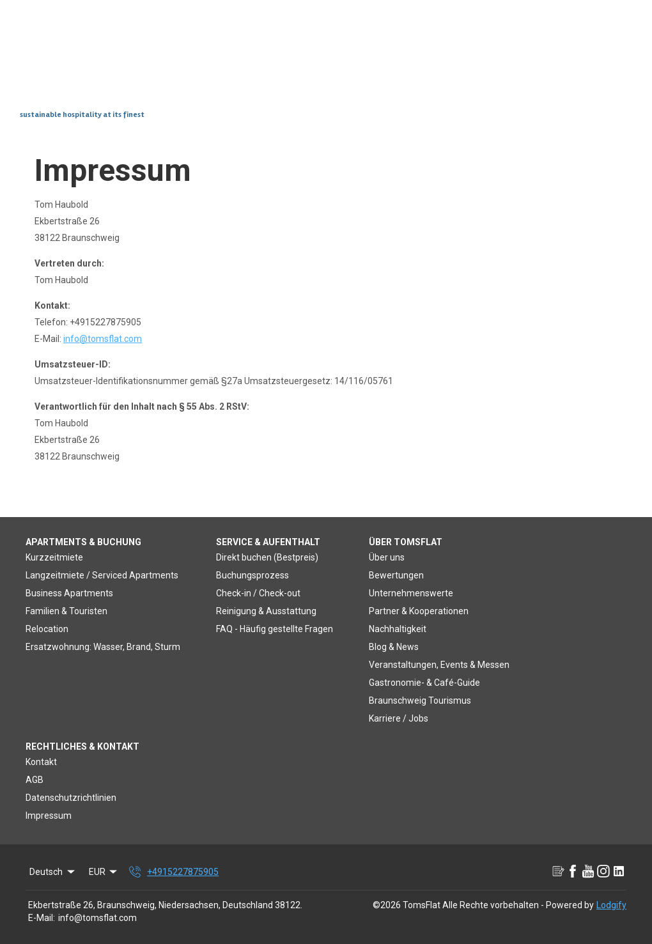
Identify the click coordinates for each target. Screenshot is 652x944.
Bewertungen (396, 575)
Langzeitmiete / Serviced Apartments (102, 575)
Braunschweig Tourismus (420, 700)
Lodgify (611, 905)
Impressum (49, 815)
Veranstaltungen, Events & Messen (439, 665)
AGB (34, 780)
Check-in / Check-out (258, 593)
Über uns (387, 557)
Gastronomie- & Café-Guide (424, 682)
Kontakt (41, 762)
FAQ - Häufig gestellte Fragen (274, 629)
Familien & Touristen (66, 611)
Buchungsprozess (252, 575)
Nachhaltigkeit (397, 629)
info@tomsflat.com (102, 339)
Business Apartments (69, 593)
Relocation (47, 629)
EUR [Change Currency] (104, 872)
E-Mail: (41, 918)
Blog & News (394, 647)
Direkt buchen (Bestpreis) (267, 557)
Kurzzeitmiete (54, 557)
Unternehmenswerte (411, 593)
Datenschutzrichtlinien (71, 798)
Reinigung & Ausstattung (266, 611)
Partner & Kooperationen (419, 611)
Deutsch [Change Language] (53, 872)
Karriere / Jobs (398, 718)
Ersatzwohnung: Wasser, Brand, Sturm (103, 647)
